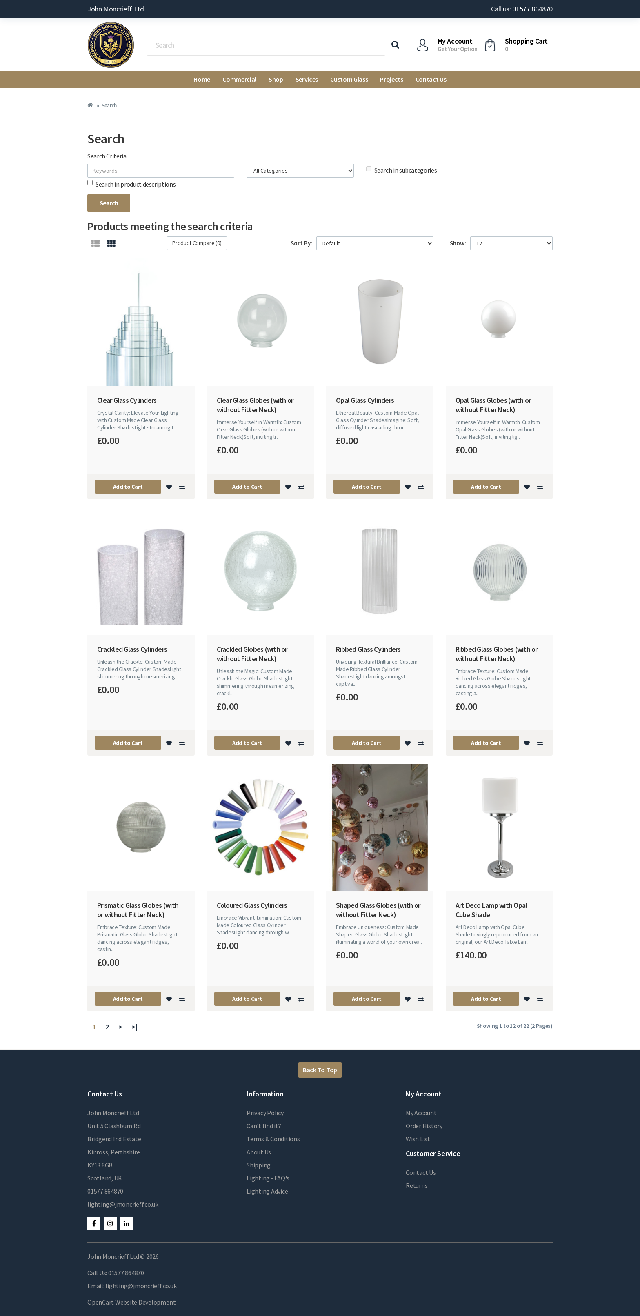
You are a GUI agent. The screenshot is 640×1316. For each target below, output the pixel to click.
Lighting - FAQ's (268, 1178)
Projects (391, 79)
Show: (458, 243)
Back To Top (320, 1070)
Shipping (259, 1165)
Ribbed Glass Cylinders (368, 649)
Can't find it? (264, 1126)
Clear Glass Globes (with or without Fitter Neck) (255, 405)
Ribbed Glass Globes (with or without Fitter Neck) (497, 654)
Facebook (93, 1223)
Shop (276, 79)
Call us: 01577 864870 (522, 8)
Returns (416, 1185)
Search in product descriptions (131, 184)
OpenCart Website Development (131, 1302)
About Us (259, 1152)
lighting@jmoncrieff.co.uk (122, 1204)
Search (109, 105)
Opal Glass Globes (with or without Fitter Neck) (493, 405)
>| (134, 1026)
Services (307, 79)
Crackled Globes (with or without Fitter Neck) (252, 654)
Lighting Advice (267, 1191)
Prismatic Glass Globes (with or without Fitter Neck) (137, 909)
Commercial (239, 79)
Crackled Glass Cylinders (132, 649)
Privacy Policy (265, 1113)
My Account (421, 1113)
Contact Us (431, 79)
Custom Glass (349, 79)
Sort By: (301, 243)
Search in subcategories (401, 170)
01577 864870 (105, 1191)
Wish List (418, 1139)
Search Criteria (107, 156)
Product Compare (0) (197, 243)
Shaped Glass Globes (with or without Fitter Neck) (378, 909)
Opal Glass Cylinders (365, 400)
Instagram (110, 1223)
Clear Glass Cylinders (126, 400)
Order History (424, 1126)
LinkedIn (126, 1223)
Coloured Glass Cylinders (252, 905)
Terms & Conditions (273, 1139)
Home (201, 79)
